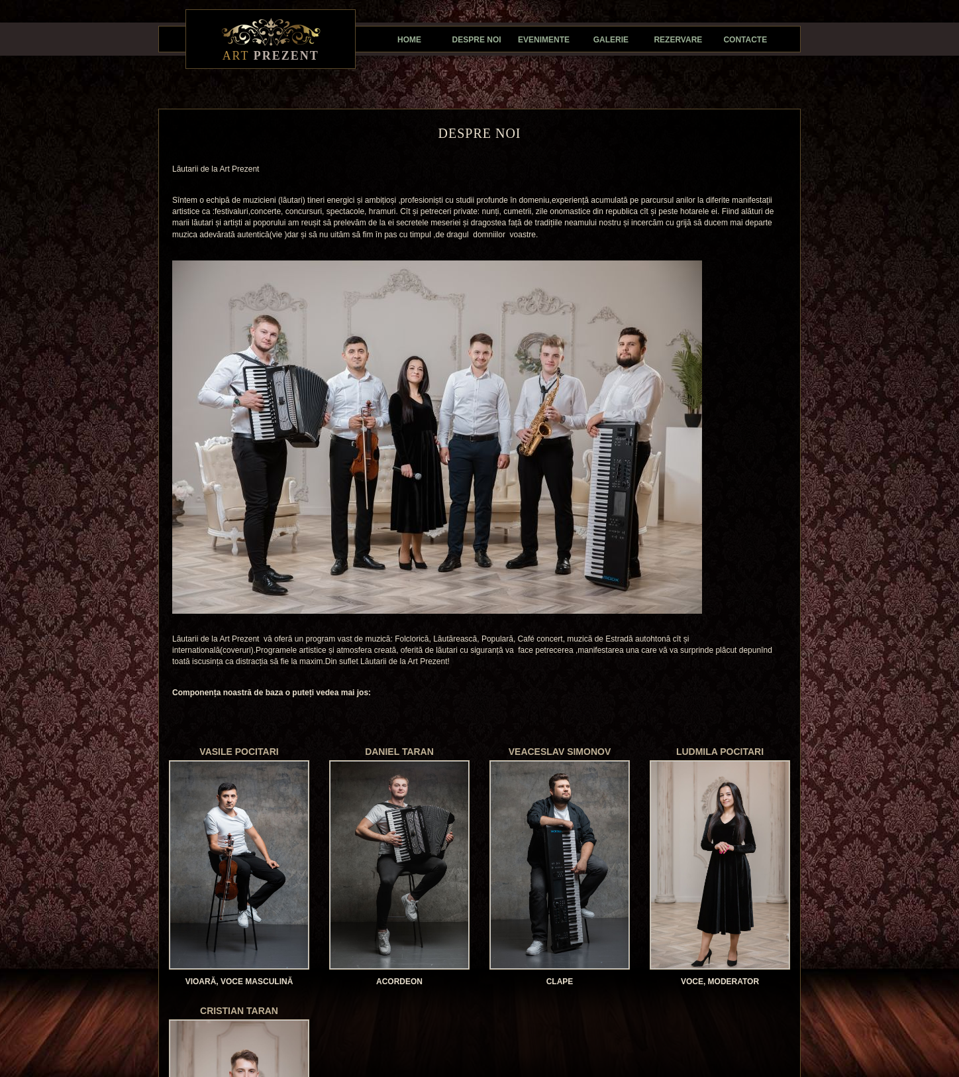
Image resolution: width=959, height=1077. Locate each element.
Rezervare (678, 39)
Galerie (611, 39)
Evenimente (544, 39)
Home (409, 39)
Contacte (745, 39)
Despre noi (476, 39)
